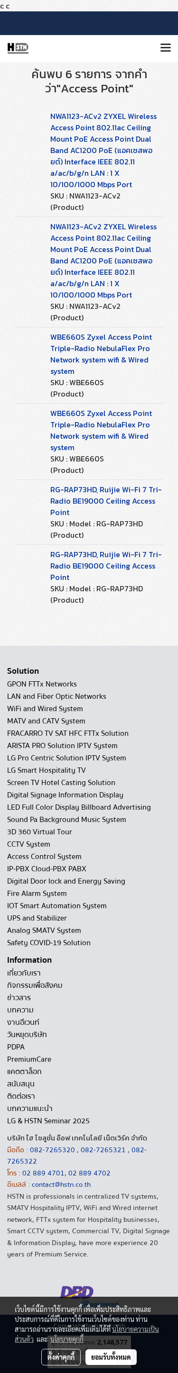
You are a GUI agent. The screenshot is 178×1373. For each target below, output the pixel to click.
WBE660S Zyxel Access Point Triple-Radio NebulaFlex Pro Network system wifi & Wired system (101, 354)
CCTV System (28, 844)
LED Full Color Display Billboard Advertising (79, 807)
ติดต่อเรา (21, 1096)
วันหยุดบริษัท (27, 1035)
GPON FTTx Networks (42, 684)
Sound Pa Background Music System (66, 819)
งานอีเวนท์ (23, 1022)
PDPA (16, 1047)
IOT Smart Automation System (57, 906)
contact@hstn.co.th (61, 1184)
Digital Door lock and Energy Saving (66, 881)
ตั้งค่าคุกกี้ (61, 1357)
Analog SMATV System (44, 930)
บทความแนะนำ (30, 1108)
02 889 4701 (43, 1173)
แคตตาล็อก (24, 1072)
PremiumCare (29, 1059)
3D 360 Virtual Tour (39, 832)
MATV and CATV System (46, 721)
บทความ (20, 1010)
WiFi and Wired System (45, 709)
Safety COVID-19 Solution (49, 943)
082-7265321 (103, 1150)
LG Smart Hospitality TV (46, 770)
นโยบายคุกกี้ (67, 1339)
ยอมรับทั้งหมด (111, 1357)
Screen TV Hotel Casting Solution (61, 783)
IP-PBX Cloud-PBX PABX (46, 869)
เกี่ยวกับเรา (24, 973)
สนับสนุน (21, 1084)
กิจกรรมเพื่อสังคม (35, 985)
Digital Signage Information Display (65, 795)
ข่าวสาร (19, 998)
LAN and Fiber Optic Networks (56, 696)
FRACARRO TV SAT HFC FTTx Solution (68, 733)
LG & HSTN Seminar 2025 (48, 1121)
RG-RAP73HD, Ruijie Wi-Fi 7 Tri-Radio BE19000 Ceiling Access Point (106, 501)
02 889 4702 (89, 1173)
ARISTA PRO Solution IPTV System (62, 746)
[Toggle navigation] (165, 48)
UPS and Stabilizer (37, 918)
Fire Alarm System (37, 893)
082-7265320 (53, 1150)
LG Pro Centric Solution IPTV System (66, 758)
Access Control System (44, 856)
